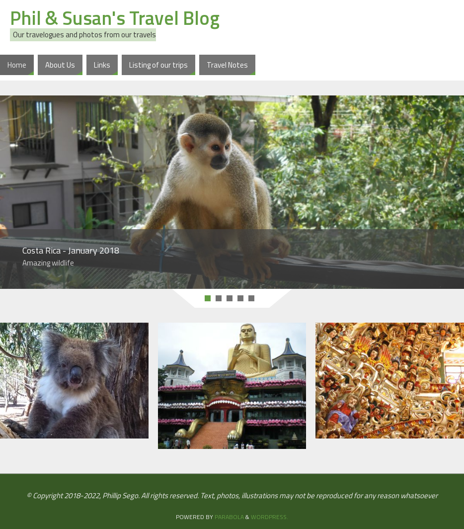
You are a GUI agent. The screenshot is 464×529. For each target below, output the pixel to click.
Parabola (229, 517)
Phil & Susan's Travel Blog (115, 18)
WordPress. (269, 517)
